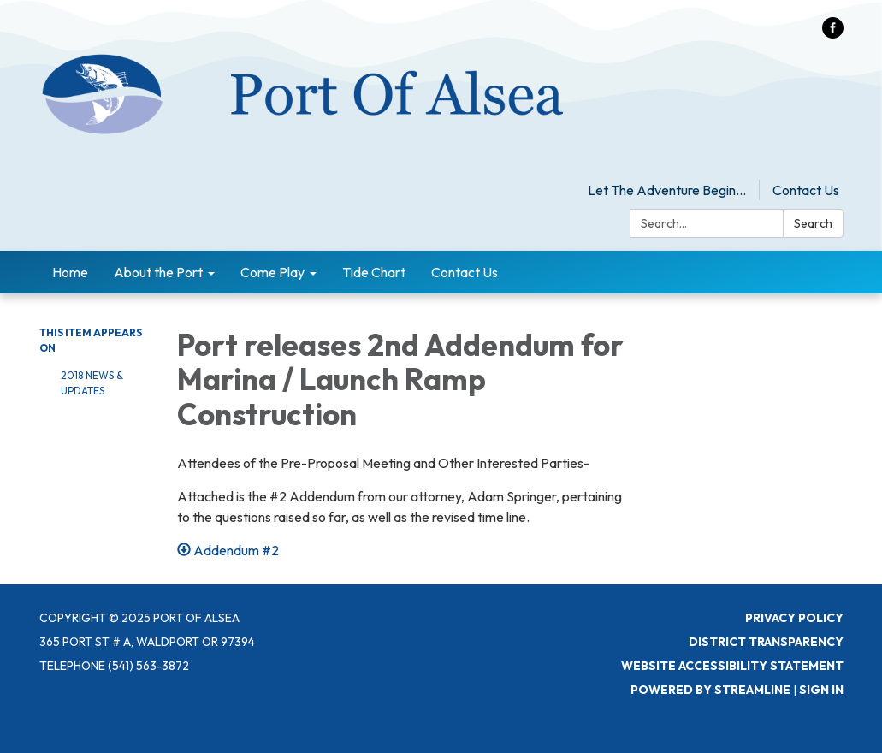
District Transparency (766, 641)
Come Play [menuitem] (272, 272)
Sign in (821, 689)
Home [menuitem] (70, 272)
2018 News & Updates (92, 383)
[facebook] (833, 33)
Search (813, 223)
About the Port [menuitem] (158, 272)
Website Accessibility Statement (732, 665)
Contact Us (805, 190)
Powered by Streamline (710, 689)
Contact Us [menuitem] (464, 272)
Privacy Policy (794, 618)
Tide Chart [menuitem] (373, 272)
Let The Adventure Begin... (667, 190)
